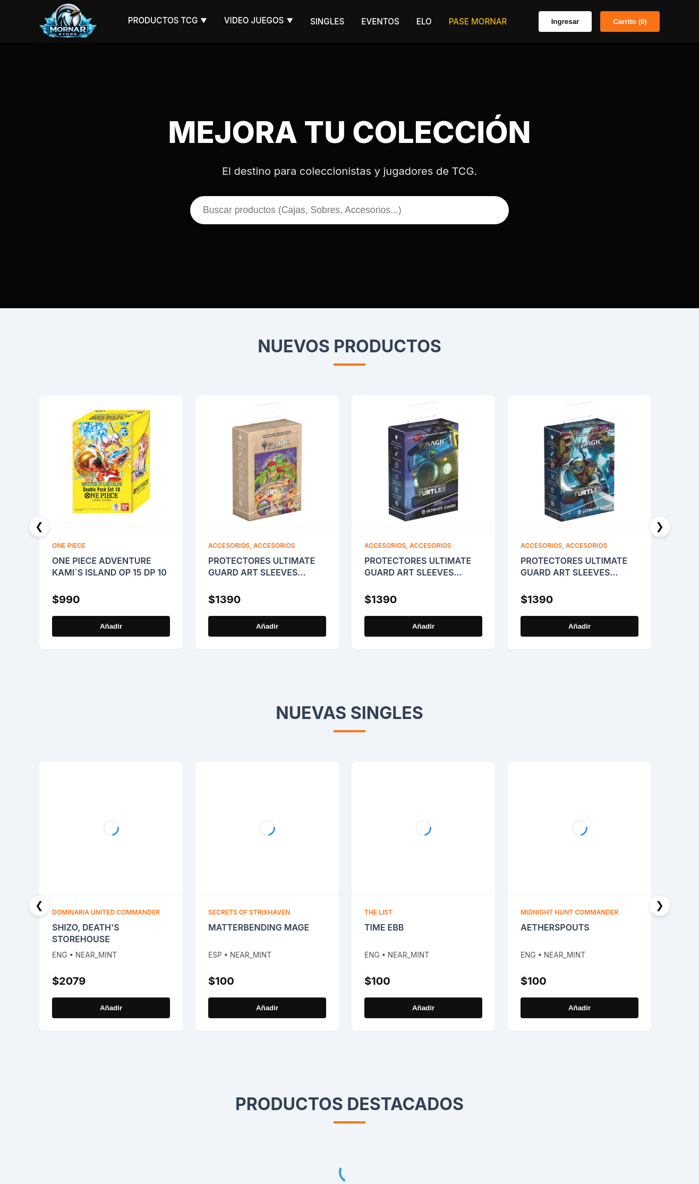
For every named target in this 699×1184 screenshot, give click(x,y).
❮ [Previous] (39, 526)
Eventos (380, 21)
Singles (327, 21)
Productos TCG (167, 20)
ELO (424, 21)
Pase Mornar (478, 21)
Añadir (111, 626)
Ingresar (565, 22)
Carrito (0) (630, 22)
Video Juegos (258, 20)
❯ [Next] (659, 526)
